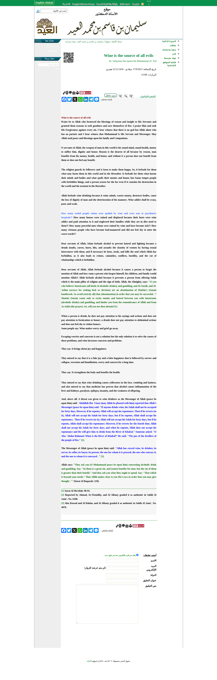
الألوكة (89, 661)
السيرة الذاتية (169, 41)
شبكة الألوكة (117, 41)
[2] (82, 440)
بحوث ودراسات (169, 50)
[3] (102, 456)
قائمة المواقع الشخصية (169, 64)
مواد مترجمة (170, 58)
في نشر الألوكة (52, 51)
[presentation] (133, 635)
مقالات (173, 45)
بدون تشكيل (110, 95)
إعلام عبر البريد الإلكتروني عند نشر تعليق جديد (120, 555)
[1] (115, 306)
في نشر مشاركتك (52, 46)
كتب (174, 54)
